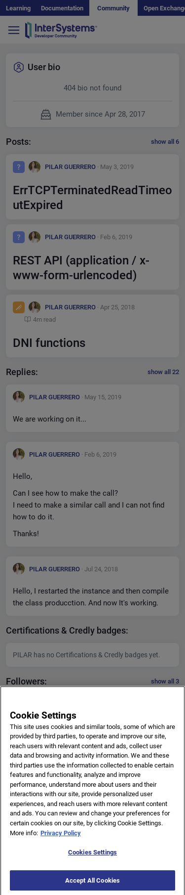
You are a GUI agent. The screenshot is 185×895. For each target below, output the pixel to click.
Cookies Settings (92, 857)
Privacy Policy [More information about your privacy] (60, 838)
